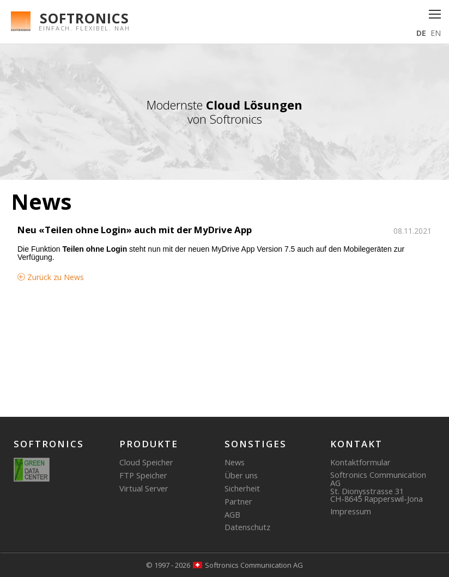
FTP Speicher (143, 475)
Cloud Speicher (146, 462)
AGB (232, 514)
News (235, 462)
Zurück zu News (50, 277)
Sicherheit (242, 488)
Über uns (241, 475)
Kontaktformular (360, 462)
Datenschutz (247, 526)
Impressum (350, 511)
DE (421, 33)
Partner (238, 501)
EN (435, 33)
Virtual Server (143, 488)
